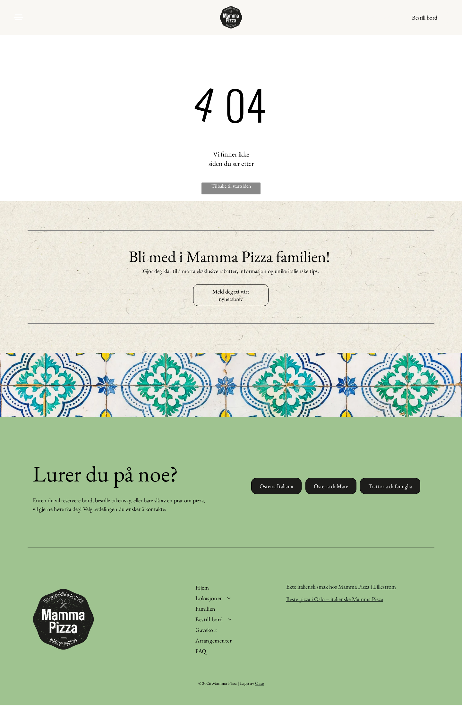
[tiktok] (387, 19)
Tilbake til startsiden (231, 186)
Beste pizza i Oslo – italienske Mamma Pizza (334, 599)
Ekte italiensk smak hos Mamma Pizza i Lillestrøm (341, 587)
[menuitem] (236, 588)
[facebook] (361, 19)
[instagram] (374, 19)
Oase (259, 684)
